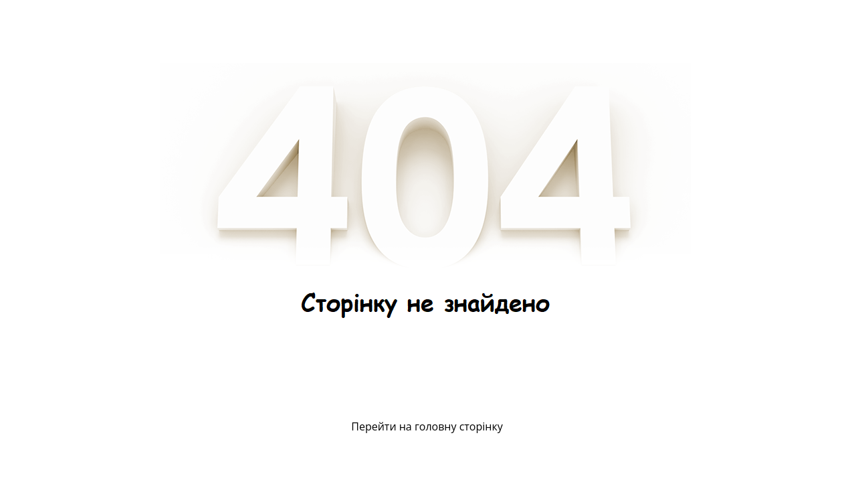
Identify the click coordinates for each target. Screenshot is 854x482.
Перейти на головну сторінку (426, 426)
